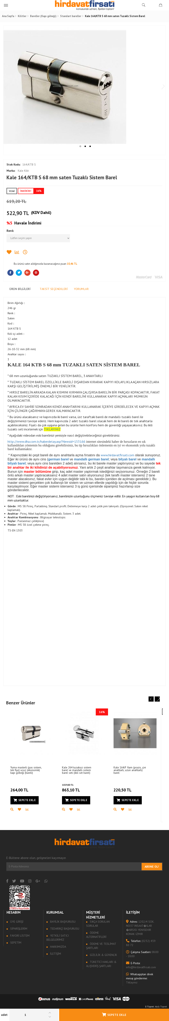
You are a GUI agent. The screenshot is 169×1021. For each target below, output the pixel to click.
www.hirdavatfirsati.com (118, 455)
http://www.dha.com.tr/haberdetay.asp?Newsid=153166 (47, 441)
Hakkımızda (58, 947)
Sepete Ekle (114, 1015)
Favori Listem (20, 936)
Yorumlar (82, 289)
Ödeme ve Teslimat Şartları (101, 946)
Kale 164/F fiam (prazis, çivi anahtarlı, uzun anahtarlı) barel (132, 770)
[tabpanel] (85, 87)
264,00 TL (20, 788)
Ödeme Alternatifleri (96, 935)
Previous (9, 87)
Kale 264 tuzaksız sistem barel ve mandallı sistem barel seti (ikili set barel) (78, 770)
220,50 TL (124, 788)
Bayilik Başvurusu (63, 922)
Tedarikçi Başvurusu (65, 929)
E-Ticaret (149, 1007)
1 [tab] (80, 146)
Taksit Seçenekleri (55, 289)
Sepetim (16, 943)
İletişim (55, 954)
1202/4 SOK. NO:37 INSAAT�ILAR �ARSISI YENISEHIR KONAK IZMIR (140, 928)
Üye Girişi (17, 922)
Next (160, 87)
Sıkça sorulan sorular (98, 924)
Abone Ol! (151, 867)
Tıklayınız (139, 979)
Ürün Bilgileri (21, 289)
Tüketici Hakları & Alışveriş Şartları (101, 964)
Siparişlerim (19, 929)
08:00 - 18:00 (142, 955)
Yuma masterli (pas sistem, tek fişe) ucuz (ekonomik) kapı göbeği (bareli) (27, 770)
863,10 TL (78, 788)
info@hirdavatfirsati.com (140, 966)
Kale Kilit (19, 170)
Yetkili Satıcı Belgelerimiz (58, 938)
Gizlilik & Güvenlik (103, 955)
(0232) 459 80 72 (140, 943)
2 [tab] (85, 146)
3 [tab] (90, 146)
